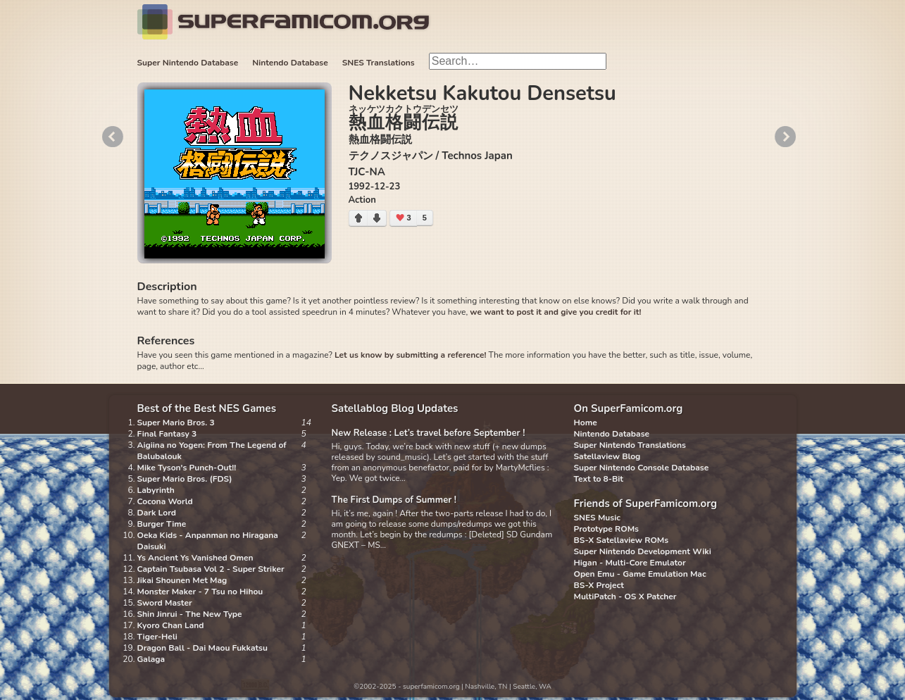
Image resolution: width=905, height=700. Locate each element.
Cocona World (165, 501)
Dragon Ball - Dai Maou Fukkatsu (202, 648)
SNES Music (597, 517)
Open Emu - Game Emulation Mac (640, 574)
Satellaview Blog (607, 456)
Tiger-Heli (157, 636)
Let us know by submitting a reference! (410, 355)
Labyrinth (156, 490)
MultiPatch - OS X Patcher (625, 596)
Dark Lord (157, 512)
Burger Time (162, 524)
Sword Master (164, 602)
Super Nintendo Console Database (641, 467)
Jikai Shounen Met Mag (182, 580)
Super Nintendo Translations (630, 445)
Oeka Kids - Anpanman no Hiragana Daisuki (207, 541)
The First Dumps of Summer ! (394, 500)
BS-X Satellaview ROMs (621, 540)
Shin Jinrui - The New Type (189, 614)
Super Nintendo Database (188, 62)
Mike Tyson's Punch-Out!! (187, 467)
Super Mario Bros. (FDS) (184, 479)
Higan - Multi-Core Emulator (630, 562)
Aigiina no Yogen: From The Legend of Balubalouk (212, 450)
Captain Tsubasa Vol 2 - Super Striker (211, 569)
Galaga (151, 659)
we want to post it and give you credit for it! (555, 312)
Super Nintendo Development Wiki (642, 551)
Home (585, 422)
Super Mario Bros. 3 (176, 422)
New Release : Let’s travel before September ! (428, 433)
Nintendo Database (290, 62)
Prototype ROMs (606, 529)
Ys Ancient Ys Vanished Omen (195, 557)
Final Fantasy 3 (167, 433)
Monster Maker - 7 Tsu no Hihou (200, 591)
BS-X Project (599, 585)
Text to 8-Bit (598, 479)
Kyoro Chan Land (170, 625)
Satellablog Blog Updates (395, 408)
